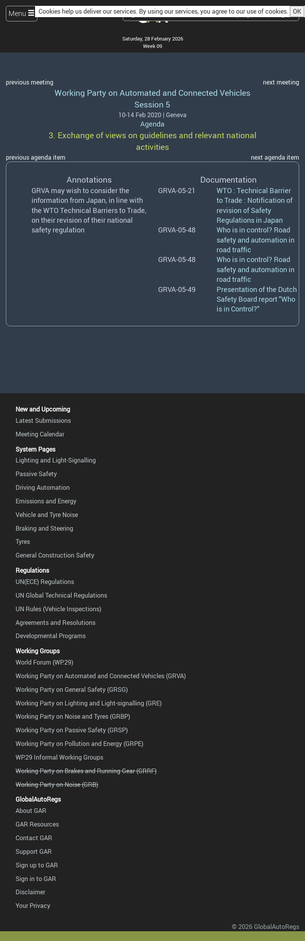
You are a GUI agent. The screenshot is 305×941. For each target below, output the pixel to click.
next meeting (281, 82)
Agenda (152, 123)
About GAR (31, 810)
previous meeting (29, 82)
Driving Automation (43, 487)
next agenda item (275, 157)
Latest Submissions (43, 420)
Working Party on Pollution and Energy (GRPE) (79, 743)
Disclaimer (30, 892)
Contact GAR (34, 838)
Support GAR (34, 851)
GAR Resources (37, 824)
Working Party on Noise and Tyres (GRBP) (73, 716)
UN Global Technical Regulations (61, 595)
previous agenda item (35, 157)
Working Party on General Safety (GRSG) (72, 689)
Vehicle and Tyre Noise (47, 514)
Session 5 (152, 104)
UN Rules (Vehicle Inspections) (58, 609)
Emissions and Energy (46, 501)
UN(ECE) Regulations (45, 581)
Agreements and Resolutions (55, 622)
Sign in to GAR (36, 878)
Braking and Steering (44, 528)
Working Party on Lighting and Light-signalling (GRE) (89, 703)
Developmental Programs (51, 635)
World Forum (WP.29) (44, 662)
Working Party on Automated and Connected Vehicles (152, 92)
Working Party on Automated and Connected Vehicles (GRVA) (101, 676)
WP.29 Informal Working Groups (59, 757)
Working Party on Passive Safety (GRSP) (72, 730)
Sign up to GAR (37, 865)
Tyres (23, 541)
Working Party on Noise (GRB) (57, 784)
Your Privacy (33, 905)
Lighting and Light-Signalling (56, 460)
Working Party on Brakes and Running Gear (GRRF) (86, 771)
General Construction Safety (55, 555)
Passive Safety (36, 474)
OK (297, 11)
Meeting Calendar (40, 434)
